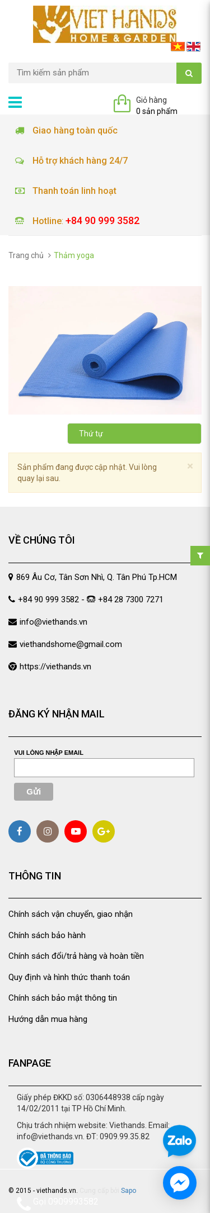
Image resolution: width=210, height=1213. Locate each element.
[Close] (190, 466)
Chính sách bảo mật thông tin (62, 998)
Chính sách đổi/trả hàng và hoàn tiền (76, 956)
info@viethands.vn (53, 622)
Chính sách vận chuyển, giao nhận (70, 914)
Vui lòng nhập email (48, 752)
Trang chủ (26, 255)
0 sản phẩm (157, 111)
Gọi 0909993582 (58, 1203)
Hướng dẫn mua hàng (47, 1019)
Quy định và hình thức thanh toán (69, 977)
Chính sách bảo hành (47, 935)
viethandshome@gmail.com (71, 644)
